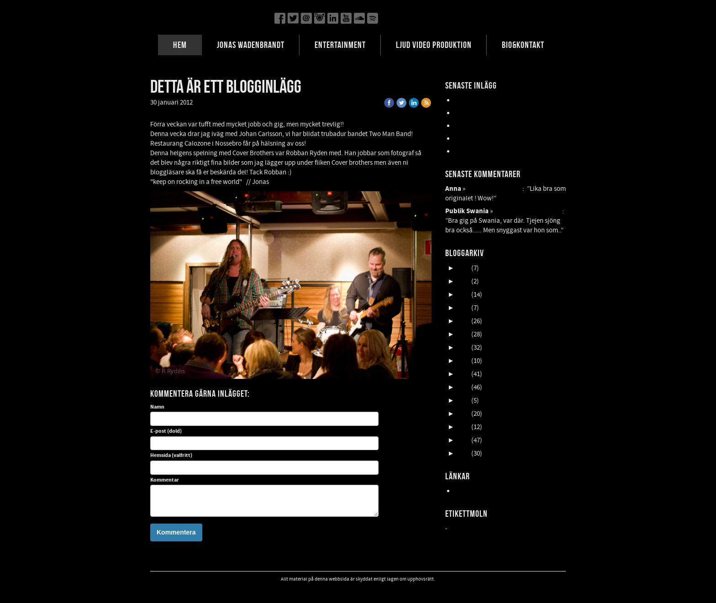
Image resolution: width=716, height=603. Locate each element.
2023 (463, 294)
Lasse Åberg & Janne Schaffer (496, 100)
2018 (463, 361)
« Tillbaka (212, 102)
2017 (463, 374)
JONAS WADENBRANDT (250, 45)
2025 (463, 268)
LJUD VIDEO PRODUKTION (434, 45)
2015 (463, 400)
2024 (463, 281)
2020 (463, 334)
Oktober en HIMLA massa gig (494, 125)
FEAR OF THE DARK (494, 188)
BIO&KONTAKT (523, 45)
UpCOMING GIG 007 (482, 113)
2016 (463, 387)
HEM (180, 45)
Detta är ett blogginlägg (528, 211)
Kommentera (176, 532)
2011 (463, 453)
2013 (463, 427)
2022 (463, 308)
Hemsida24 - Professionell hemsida (503, 491)
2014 (463, 413)
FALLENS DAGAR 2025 (484, 151)
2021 (463, 321)
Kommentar (164, 480)
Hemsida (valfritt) (171, 455)
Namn (157, 407)
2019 (463, 347)
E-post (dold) (166, 431)
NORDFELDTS (473, 138)
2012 (463, 440)
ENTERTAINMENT (340, 45)
